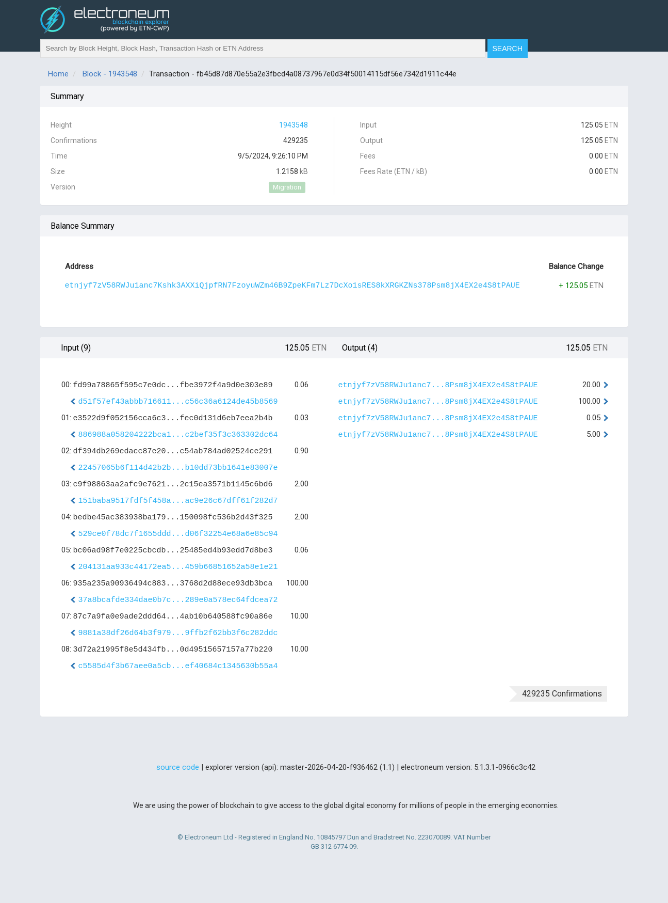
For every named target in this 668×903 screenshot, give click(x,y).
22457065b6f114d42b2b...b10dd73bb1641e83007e (178, 468)
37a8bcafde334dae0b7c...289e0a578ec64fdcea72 (178, 600)
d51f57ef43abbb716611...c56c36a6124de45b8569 (178, 402)
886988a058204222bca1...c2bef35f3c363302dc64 (178, 435)
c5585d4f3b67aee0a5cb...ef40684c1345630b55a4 (178, 666)
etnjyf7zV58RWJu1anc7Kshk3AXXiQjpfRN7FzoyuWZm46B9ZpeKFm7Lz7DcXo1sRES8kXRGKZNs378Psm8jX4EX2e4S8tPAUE (292, 285)
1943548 (293, 125)
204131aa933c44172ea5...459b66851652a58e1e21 (178, 567)
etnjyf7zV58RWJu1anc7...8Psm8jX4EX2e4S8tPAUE (438, 385)
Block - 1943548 (110, 73)
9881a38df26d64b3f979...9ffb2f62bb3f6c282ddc (178, 633)
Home (58, 73)
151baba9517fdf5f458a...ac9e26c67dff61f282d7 (178, 501)
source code (177, 767)
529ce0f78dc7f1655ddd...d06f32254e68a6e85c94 (178, 534)
